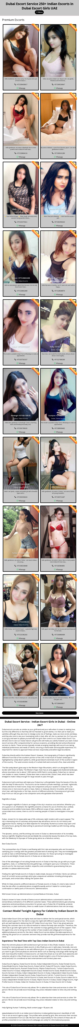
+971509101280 (59, 153)
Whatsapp (22, 88)
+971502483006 (22, 701)
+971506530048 (22, 565)
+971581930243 (22, 497)
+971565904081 (59, 565)
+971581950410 (59, 222)
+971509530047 (59, 84)
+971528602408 (22, 291)
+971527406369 (59, 359)
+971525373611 (22, 222)
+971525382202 (22, 634)
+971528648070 (59, 291)
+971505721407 (59, 497)
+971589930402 (59, 428)
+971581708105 (22, 428)
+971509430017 (22, 84)
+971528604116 (22, 153)
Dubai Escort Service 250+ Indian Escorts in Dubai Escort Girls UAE (39, 6)
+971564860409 (59, 634)
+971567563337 (22, 359)
